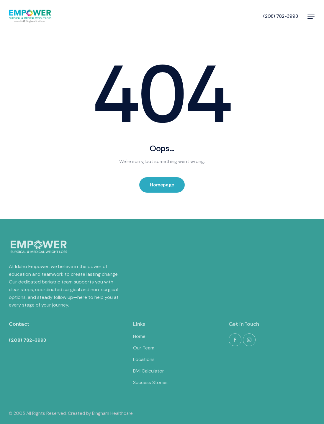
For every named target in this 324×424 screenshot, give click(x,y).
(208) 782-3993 (280, 16)
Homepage (162, 185)
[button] (311, 16)
